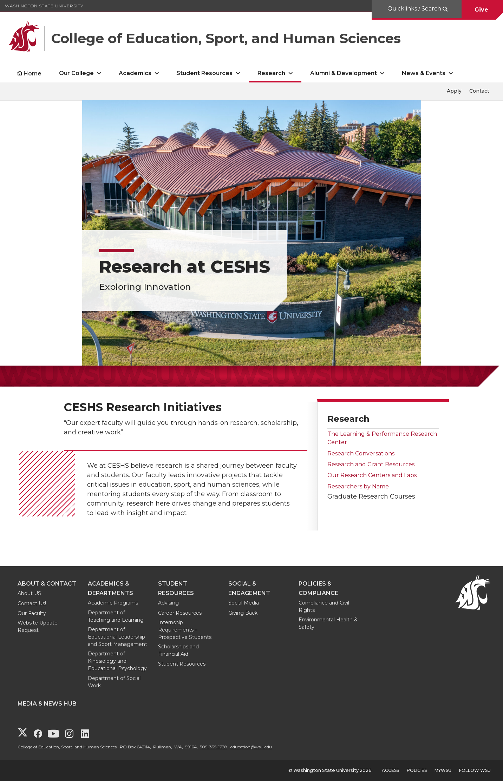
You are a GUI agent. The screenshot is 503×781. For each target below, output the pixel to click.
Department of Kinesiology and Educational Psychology (117, 661)
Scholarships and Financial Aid (178, 650)
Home (32, 73)
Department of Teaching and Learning (116, 616)
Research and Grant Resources (370, 464)
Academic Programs (113, 603)
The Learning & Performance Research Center (382, 438)
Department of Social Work (114, 682)
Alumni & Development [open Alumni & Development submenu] (343, 73)
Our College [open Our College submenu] (76, 73)
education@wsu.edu (251, 746)
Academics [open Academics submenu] (135, 73)
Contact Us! (32, 603)
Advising (168, 603)
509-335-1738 (213, 746)
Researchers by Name (358, 486)
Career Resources (180, 613)
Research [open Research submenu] (271, 73)
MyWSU (443, 770)
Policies (417, 770)
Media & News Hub (47, 703)
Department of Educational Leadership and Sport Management (117, 636)
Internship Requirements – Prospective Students (184, 629)
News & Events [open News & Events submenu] (423, 73)
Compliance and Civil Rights (324, 606)
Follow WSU (475, 770)
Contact (479, 91)
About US (29, 593)
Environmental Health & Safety (328, 623)
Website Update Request (38, 626)
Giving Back (242, 613)
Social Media (243, 603)
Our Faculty (32, 613)
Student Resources (181, 664)
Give (482, 9)
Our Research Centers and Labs (372, 475)
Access (390, 770)
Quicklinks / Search (415, 8)
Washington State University (44, 5)
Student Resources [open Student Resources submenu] (204, 73)
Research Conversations (360, 453)
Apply (454, 91)
